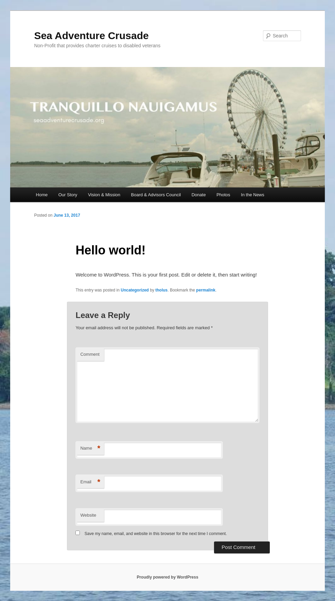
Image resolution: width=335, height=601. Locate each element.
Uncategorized (135, 290)
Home (42, 194)
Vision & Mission (104, 194)
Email (90, 482)
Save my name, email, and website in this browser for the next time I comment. (156, 533)
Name (90, 448)
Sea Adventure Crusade (91, 35)
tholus (161, 290)
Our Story (67, 194)
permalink (205, 290)
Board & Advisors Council (156, 194)
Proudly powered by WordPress (167, 577)
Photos (223, 194)
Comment (89, 354)
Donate (199, 194)
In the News (252, 194)
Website (88, 515)
